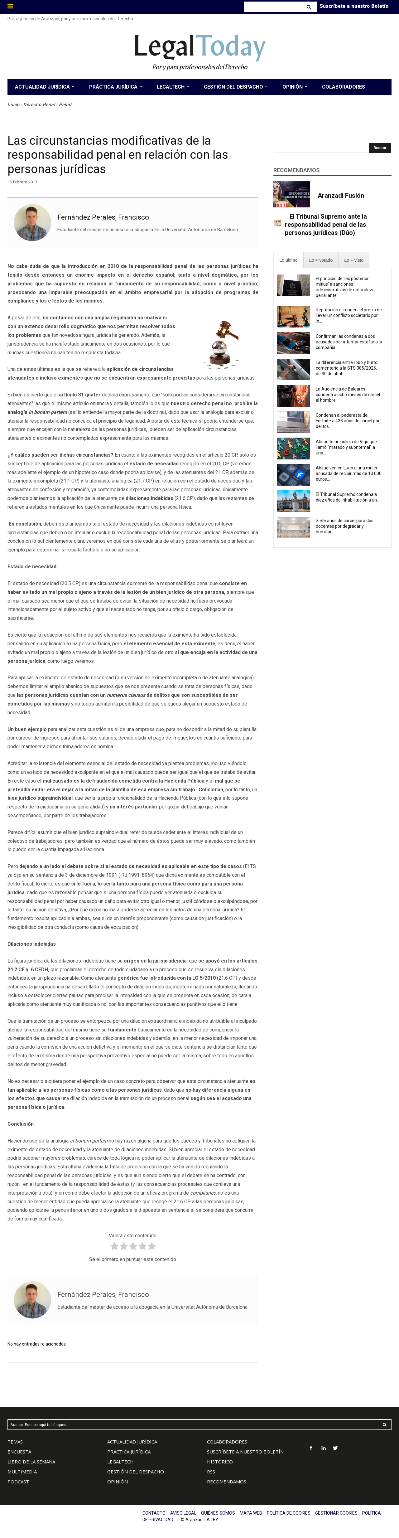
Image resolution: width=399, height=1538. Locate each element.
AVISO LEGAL (183, 1513)
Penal (65, 104)
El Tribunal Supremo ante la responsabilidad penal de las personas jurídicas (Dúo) (326, 224)
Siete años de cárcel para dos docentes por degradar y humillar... (344, 526)
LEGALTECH (120, 1461)
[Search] (309, 7)
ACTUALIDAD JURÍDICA (132, 1442)
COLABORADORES (227, 1442)
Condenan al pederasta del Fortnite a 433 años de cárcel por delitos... (348, 421)
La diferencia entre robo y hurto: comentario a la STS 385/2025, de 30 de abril (347, 368)
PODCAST (18, 1481)
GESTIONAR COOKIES (336, 1513)
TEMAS (15, 1442)
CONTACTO (154, 1513)
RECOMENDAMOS (226, 1481)
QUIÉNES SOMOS (218, 1513)
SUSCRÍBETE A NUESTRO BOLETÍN (245, 1451)
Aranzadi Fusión (341, 195)
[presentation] (288, 260)
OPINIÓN (117, 1481)
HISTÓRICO (220, 1461)
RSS (211, 1471)
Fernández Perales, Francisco (103, 217)
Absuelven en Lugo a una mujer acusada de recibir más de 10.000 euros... (349, 473)
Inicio (13, 104)
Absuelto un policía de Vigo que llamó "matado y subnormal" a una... (346, 447)
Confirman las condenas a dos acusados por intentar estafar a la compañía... (349, 342)
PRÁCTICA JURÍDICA (129, 1451)
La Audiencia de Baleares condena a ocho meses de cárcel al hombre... (348, 394)
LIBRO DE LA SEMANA (31, 1461)
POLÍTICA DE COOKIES (288, 1513)
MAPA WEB (251, 1513)
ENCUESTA (19, 1451)
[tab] (288, 260)
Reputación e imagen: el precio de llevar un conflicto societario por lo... (349, 315)
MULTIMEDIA (22, 1471)
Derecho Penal (39, 104)
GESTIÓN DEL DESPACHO (135, 1471)
